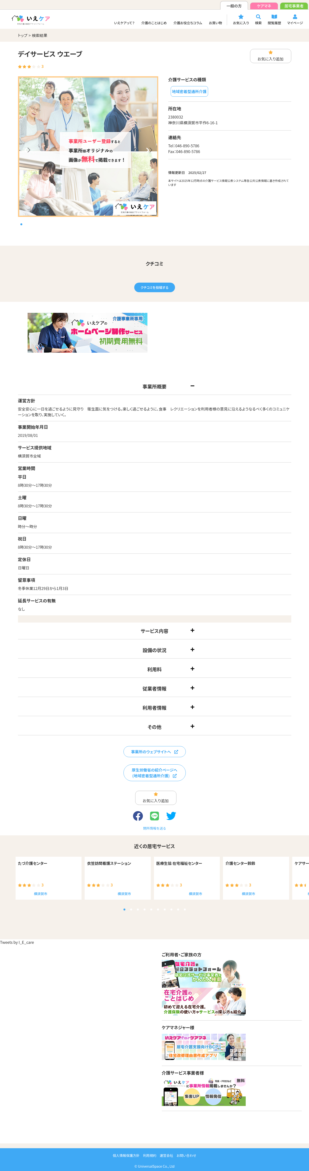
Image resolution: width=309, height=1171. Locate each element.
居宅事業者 (293, 6)
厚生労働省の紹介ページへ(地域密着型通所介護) (154, 773)
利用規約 (149, 1155)
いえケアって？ (124, 22)
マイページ (295, 19)
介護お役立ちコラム (188, 22)
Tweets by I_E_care (17, 942)
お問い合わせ (186, 1155)
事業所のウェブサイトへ (154, 752)
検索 (258, 19)
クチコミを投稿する (154, 287)
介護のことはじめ (154, 22)
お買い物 (215, 22)
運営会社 (166, 1155)
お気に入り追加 (270, 56)
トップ (23, 35)
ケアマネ (264, 6)
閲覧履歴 (274, 19)
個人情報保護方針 (126, 1155)
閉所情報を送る (154, 828)
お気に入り (241, 19)
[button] (27, 152)
